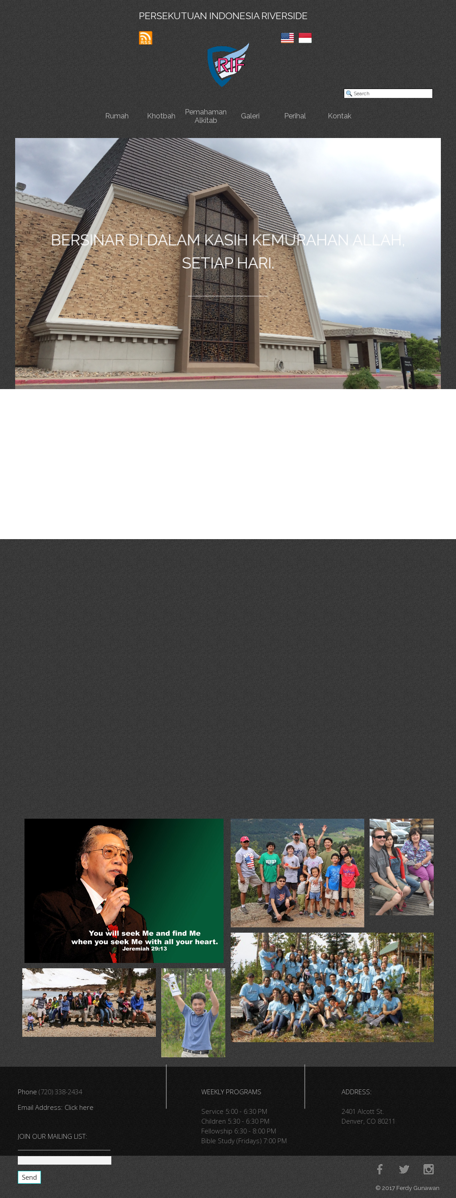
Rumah (117, 116)
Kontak (339, 116)
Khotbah (161, 116)
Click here (79, 1107)
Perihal (295, 116)
